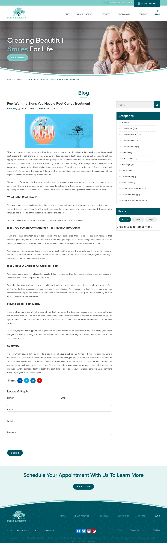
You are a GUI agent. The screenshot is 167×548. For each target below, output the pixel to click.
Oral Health (127, 170)
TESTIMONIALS (124, 14)
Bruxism (125, 122)
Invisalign (126, 164)
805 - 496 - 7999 (124, 2)
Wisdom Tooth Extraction (133, 200)
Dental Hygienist (54, 538)
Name (10, 398)
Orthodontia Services (72, 538)
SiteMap (156, 530)
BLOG (157, 14)
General (125, 152)
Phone (10, 409)
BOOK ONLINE (148, 3)
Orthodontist (21, 1)
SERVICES (106, 14)
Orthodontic (127, 176)
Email (64, 398)
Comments (138, 219)
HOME (66, 14)
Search (157, 104)
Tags (151, 219)
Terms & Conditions (138, 530)
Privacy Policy (117, 530)
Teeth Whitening (129, 194)
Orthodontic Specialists (36, 538)
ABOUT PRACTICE (84, 14)
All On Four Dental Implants (83, 541)
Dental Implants (34, 1)
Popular (125, 219)
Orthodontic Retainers (113, 538)
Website (11, 421)
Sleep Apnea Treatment (132, 188)
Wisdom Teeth (130, 538)
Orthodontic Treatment (64, 1)
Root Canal (127, 182)
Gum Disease (128, 158)
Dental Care (10, 1)
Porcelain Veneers (16, 538)
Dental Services (129, 140)
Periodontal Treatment (92, 538)
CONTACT (143, 14)
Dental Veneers (48, 1)
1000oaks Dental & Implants (19, 531)
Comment (11, 432)
